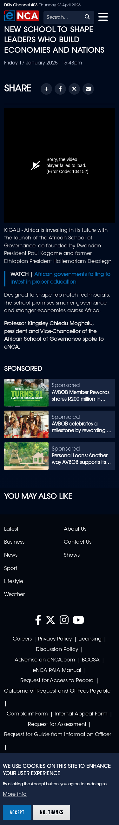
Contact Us (77, 542)
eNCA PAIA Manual (57, 670)
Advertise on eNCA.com (45, 660)
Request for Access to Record (57, 680)
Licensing (90, 639)
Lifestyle (13, 581)
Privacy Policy (55, 639)
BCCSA (91, 660)
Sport (10, 568)
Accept (17, 812)
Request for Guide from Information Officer (57, 734)
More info (15, 794)
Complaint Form (27, 714)
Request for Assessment (57, 724)
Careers (22, 639)
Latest (11, 529)
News (10, 555)
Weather (14, 594)
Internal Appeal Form (81, 714)
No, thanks (51, 812)
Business (14, 542)
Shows (72, 555)
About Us (75, 529)
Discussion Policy (57, 649)
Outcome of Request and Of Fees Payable (57, 691)
